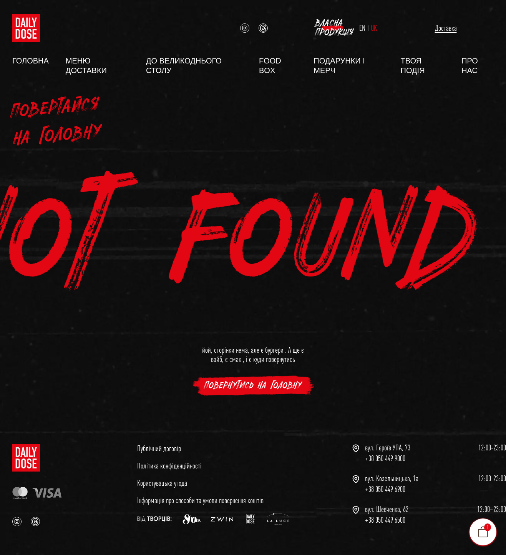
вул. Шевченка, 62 (386, 505)
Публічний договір (159, 444)
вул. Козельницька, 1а (391, 474)
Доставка (371, 26)
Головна (30, 57)
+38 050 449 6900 (385, 485)
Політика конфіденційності (169, 461)
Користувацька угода (162, 479)
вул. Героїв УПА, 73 (387, 444)
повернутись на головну (253, 382)
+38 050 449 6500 (385, 516)
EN (324, 26)
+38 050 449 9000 (385, 454)
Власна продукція (448, 26)
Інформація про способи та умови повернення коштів (200, 496)
